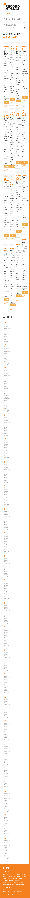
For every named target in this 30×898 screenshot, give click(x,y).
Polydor (24, 122)
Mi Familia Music (12, 193)
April (5, 336)
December (7, 346)
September (7, 328)
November (7, 325)
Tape (23, 181)
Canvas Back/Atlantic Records (25, 246)
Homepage (7, 14)
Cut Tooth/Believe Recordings (20, 250)
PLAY (7, 102)
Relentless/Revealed (22, 186)
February (6, 339)
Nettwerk (6, 58)
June (5, 333)
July (5, 331)
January (6, 341)
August (6, 329)
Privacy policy (7, 884)
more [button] (6, 99)
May (5, 334)
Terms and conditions (18, 884)
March (5, 338)
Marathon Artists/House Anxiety (8, 124)
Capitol (6, 257)
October (6, 326)
